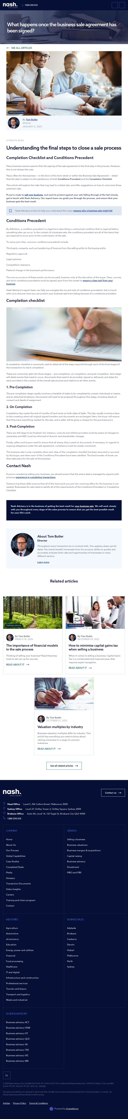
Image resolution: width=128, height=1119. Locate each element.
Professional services (16, 983)
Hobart (70, 950)
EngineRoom (72, 1108)
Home (9, 839)
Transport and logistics (18, 994)
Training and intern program (20, 900)
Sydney (70, 966)
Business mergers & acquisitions (84, 850)
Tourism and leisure (16, 988)
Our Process (12, 850)
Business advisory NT (17, 1033)
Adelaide (71, 928)
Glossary (10, 878)
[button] (122, 5)
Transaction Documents (18, 883)
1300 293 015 (31, 5)
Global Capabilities (15, 856)
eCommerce (12, 939)
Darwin (70, 944)
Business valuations (77, 845)
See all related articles (61, 765)
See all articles (21, 47)
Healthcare (11, 966)
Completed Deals (15, 867)
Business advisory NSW (18, 1027)
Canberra (72, 939)
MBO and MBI (74, 872)
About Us (11, 845)
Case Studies (12, 861)
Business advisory (76, 861)
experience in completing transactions (35, 477)
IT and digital (13, 972)
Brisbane (71, 933)
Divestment (73, 867)
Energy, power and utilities (19, 950)
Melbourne (72, 955)
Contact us (110, 792)
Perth (70, 961)
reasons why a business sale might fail (92, 210)
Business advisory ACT (17, 1022)
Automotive (12, 933)
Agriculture (12, 928)
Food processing (14, 961)
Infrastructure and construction (22, 977)
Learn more (43, 562)
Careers (10, 894)
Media (9, 872)
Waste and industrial (16, 1000)
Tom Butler (32, 119)
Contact (10, 905)
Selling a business (76, 839)
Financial (10, 955)
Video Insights (13, 889)
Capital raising (74, 856)
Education (11, 944)
